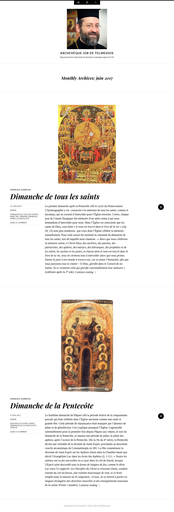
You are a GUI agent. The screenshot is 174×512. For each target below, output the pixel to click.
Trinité (13, 428)
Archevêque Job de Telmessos (87, 53)
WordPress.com (104, 506)
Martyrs (14, 216)
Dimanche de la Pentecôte (57, 404)
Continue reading (86, 271)
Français (15, 190)
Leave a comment (18, 223)
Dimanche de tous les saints (61, 195)
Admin (13, 210)
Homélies (26, 190)
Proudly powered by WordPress (75, 506)
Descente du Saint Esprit (22, 423)
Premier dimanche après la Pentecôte (24, 217)
